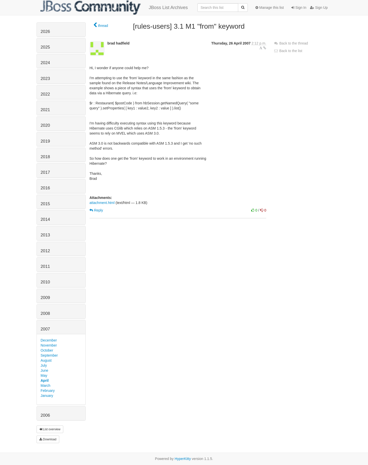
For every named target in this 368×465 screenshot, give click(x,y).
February (48, 391)
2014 (45, 219)
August (46, 360)
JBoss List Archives (114, 7)
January (47, 396)
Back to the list (288, 51)
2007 (45, 329)
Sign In (298, 8)
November (49, 345)
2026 (45, 31)
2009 (45, 297)
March (45, 386)
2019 (45, 141)
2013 (45, 235)
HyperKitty (183, 459)
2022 (45, 94)
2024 (45, 62)
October (47, 350)
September (49, 355)
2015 (45, 203)
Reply (96, 210)
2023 (45, 78)
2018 (45, 156)
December (49, 340)
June (44, 370)
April (45, 380)
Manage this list (269, 8)
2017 (45, 172)
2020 (45, 125)
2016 (45, 188)
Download (47, 439)
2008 (45, 313)
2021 (45, 109)
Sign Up (319, 8)
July (44, 365)
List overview (49, 429)
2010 (45, 282)
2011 (45, 266)
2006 (45, 415)
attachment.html (102, 203)
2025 (45, 47)
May (44, 375)
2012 (45, 250)
